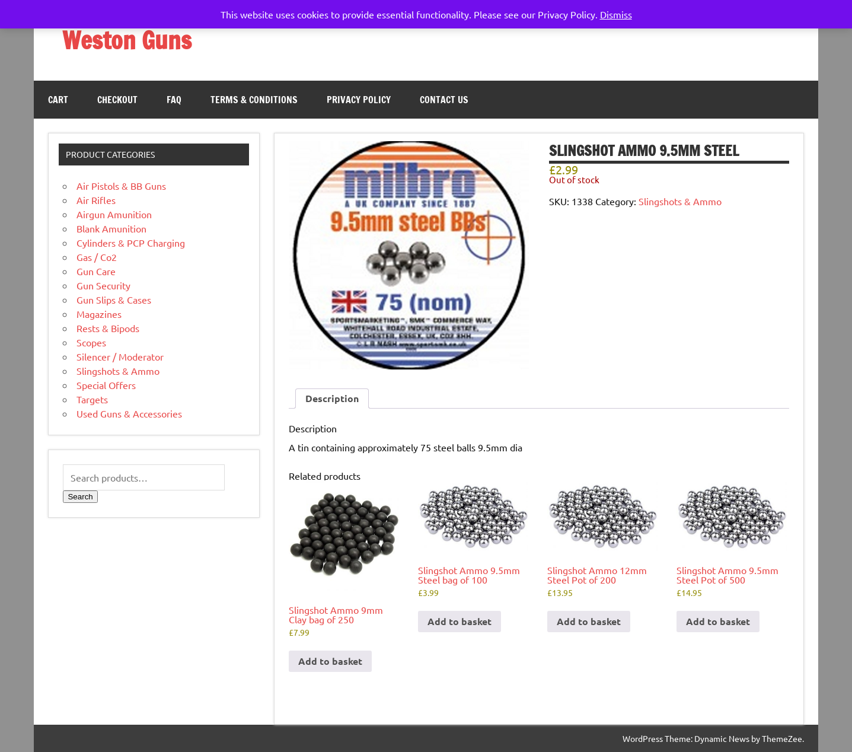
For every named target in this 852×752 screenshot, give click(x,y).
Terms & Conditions (254, 99)
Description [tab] (332, 398)
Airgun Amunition (114, 214)
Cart (58, 99)
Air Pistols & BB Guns (121, 186)
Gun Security (103, 285)
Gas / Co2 (96, 257)
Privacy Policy (359, 99)
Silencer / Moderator (120, 356)
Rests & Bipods (107, 328)
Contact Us (444, 99)
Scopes (91, 342)
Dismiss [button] (616, 14)
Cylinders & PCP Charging (130, 242)
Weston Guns (127, 40)
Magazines (99, 314)
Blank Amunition (111, 228)
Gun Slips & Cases (113, 299)
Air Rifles (96, 200)
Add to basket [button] (330, 661)
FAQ (174, 99)
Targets (92, 399)
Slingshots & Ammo (680, 201)
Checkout (117, 99)
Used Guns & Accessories (129, 413)
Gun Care (96, 271)
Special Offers (106, 385)
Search (80, 496)
